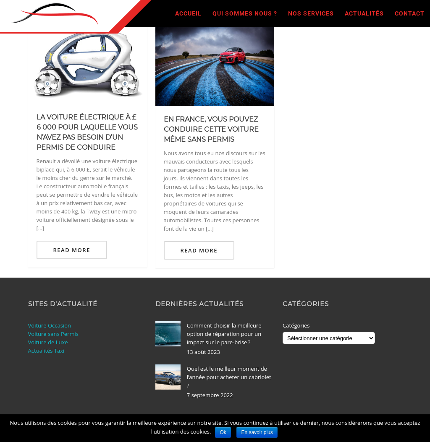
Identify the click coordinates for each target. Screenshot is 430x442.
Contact (410, 13)
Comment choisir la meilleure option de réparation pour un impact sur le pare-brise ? (224, 334)
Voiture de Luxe (48, 342)
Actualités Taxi (46, 350)
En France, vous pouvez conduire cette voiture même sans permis (211, 129)
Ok (223, 432)
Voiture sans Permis (53, 334)
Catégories (296, 325)
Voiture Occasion (49, 325)
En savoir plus (257, 432)
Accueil (188, 13)
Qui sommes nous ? (244, 13)
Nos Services (311, 13)
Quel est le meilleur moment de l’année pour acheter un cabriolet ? (229, 377)
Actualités (364, 13)
